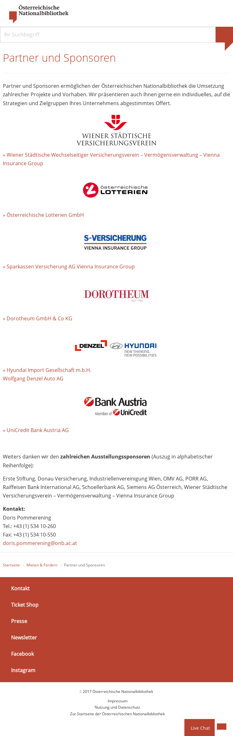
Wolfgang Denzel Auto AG (33, 378)
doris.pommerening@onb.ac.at (40, 543)
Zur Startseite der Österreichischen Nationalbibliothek (117, 713)
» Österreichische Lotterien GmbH (43, 214)
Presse (19, 621)
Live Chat (200, 728)
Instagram (23, 670)
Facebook (22, 653)
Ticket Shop (25, 604)
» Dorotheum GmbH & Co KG (37, 318)
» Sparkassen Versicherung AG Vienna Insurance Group (69, 266)
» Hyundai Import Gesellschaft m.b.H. (47, 370)
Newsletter (24, 637)
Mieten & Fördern (42, 565)
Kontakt (20, 588)
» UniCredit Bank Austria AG (36, 430)
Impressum (118, 701)
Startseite (11, 565)
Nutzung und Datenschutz (117, 707)
